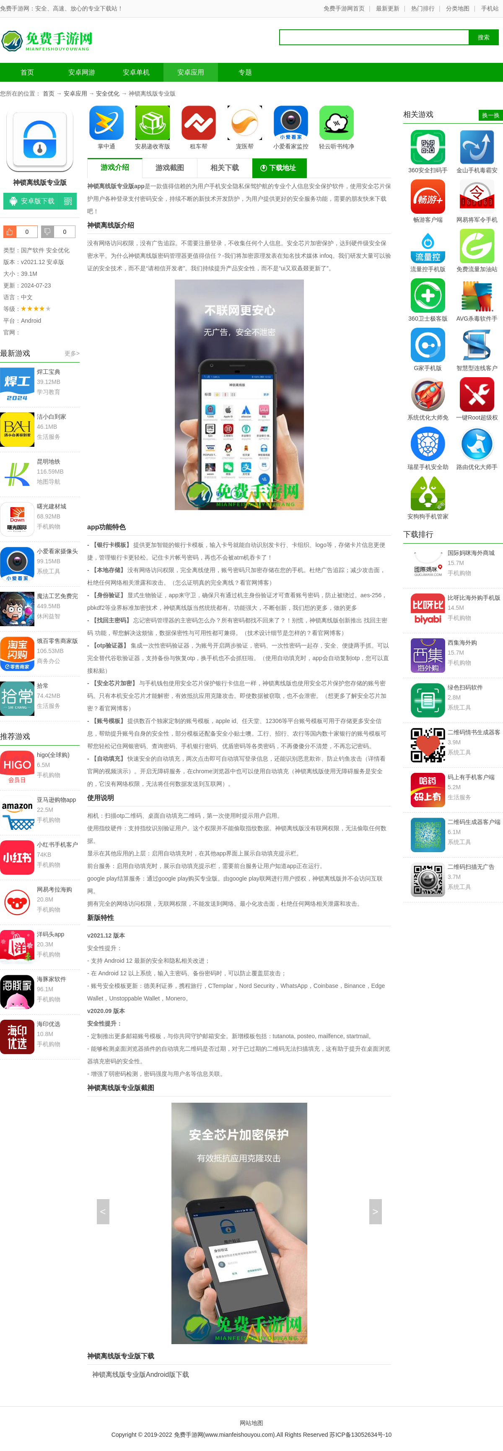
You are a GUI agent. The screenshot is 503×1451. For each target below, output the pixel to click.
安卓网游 (81, 72)
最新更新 (387, 8)
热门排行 (423, 8)
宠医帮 (245, 128)
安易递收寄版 (152, 128)
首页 (27, 72)
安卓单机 (136, 72)
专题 (245, 72)
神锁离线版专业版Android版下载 (140, 1374)
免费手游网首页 (344, 8)
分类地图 (457, 8)
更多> (72, 353)
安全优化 (107, 93)
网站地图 (251, 1423)
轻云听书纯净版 (336, 129)
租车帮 (198, 128)
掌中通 (106, 128)
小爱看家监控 (291, 128)
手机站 (490, 8)
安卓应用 (190, 72)
